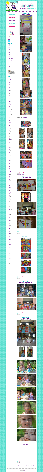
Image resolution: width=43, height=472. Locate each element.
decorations (10, 122)
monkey (9, 184)
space (9, 234)
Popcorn (9, 207)
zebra (23, 174)
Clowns (9, 106)
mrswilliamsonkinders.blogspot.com (25, 117)
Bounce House (26, 237)
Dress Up (9, 128)
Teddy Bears (22, 463)
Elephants (9, 131)
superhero (9, 241)
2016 (9, 51)
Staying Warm (10, 239)
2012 (9, 66)
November (10, 53)
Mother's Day (10, 187)
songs (9, 233)
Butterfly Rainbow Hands (26, 177)
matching (9, 180)
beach (9, 84)
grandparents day (10, 147)
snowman (9, 231)
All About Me (10, 79)
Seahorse (9, 222)
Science (9, 220)
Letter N (9, 168)
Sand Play (9, 218)
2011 (9, 67)
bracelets (9, 90)
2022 (9, 47)
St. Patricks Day (10, 237)
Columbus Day (10, 114)
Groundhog (9, 149)
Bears (18, 463)
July (9, 56)
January (10, 64)
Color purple (19, 174)
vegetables (9, 253)
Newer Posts (18, 465)
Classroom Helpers (10, 104)
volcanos (9, 255)
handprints (9, 150)
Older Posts (34, 465)
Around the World (10, 82)
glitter (9, 146)
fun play (9, 142)
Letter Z (9, 176)
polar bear (9, 204)
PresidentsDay (10, 209)
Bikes (9, 87)
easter (9, 130)
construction (10, 115)
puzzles (9, 211)
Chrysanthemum (10, 101)
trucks (9, 249)
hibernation (9, 152)
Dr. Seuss (9, 127)
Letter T (9, 172)
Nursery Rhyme (10, 192)
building (9, 92)
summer (20, 463)
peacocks (9, 199)
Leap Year (9, 158)
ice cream (9, 153)
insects (9, 155)
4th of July (9, 77)
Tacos (9, 242)
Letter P (9, 169)
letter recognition (10, 171)
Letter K (9, 166)
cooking (9, 117)
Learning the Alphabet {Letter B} (26, 282)
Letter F (9, 163)
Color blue (9, 107)
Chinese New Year (10, 100)
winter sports (10, 261)
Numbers (9, 191)
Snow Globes (10, 230)
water (9, 256)
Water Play (9, 257)
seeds (9, 223)
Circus (9, 103)
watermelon (10, 258)
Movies (9, 188)
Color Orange (10, 109)
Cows (9, 120)
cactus (9, 95)
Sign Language (10, 226)
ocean (9, 193)
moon (9, 185)
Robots (9, 217)
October (10, 54)
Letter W (9, 174)
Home (26, 465)
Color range (10, 111)
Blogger (24, 470)
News (9, 190)
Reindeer (9, 215)
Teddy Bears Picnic (26, 318)
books (19, 463)
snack (9, 228)
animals (9, 81)
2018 (9, 50)
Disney (9, 125)
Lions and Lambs (10, 177)
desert (9, 123)
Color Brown (10, 108)
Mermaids (9, 182)
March (9, 179)
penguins (9, 200)
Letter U (9, 173)
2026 (9, 44)
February (10, 63)
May (9, 61)
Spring (9, 236)
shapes (9, 225)
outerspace (9, 195)
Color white (9, 112)
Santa (9, 219)
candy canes (10, 96)
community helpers (21, 174)
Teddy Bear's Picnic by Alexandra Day (26, 444)
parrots (9, 198)
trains (9, 247)
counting (9, 119)
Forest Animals (10, 139)
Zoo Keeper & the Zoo (26, 14)
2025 (9, 45)
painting (9, 196)
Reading (9, 214)
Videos (23, 463)
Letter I (9, 165)
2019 (9, 49)
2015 (9, 52)
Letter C (9, 161)
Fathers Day (10, 134)
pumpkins (9, 210)
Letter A (9, 160)
